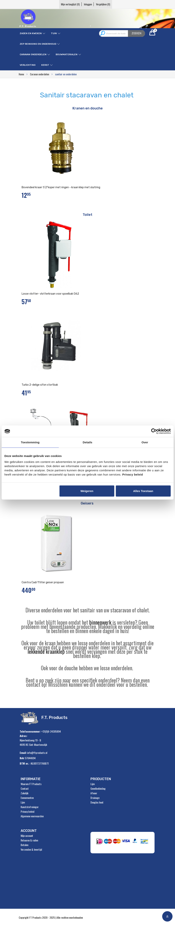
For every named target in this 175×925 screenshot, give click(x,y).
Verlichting (28, 65)
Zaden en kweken (31, 33)
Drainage (94, 797)
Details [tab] (87, 442)
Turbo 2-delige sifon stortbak (40, 384)
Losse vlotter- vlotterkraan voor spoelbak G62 (50, 293)
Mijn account (27, 835)
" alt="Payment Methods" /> (124, 842)
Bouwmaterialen (66, 54)
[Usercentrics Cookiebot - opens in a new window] (154, 431)
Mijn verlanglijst (66, 4)
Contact (25, 788)
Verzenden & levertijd (31, 849)
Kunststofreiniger (30, 807)
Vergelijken (107, 4)
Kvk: (22, 758)
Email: (23, 753)
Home (22, 74)
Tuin (54, 33)
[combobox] (122, 33)
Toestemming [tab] (30, 442)
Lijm (23, 802)
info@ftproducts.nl (37, 753)
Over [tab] (145, 442)
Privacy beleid (27, 811)
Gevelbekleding (98, 788)
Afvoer (93, 793)
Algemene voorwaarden (32, 816)
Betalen (24, 845)
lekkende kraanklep (46, 651)
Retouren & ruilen (29, 840)
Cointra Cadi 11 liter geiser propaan (43, 582)
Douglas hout (96, 802)
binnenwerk (100, 622)
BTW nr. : (25, 763)
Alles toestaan (143, 490)
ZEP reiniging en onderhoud (38, 44)
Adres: (23, 736)
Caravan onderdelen (33, 54)
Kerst (45, 65)
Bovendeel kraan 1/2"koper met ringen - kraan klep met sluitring (61, 187)
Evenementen (27, 797)
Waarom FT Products (31, 784)
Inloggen (88, 4)
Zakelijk (24, 793)
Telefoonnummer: (30, 731)
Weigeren (87, 490)
